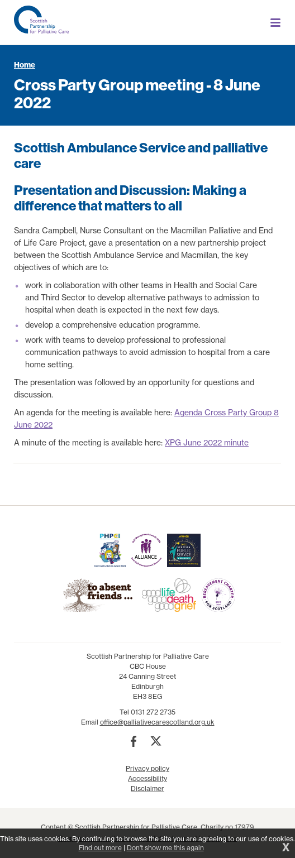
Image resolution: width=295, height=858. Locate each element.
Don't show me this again (165, 847)
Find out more (100, 847)
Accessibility (147, 778)
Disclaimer (147, 788)
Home (24, 65)
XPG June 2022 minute (207, 443)
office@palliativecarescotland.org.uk (157, 722)
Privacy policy (147, 768)
